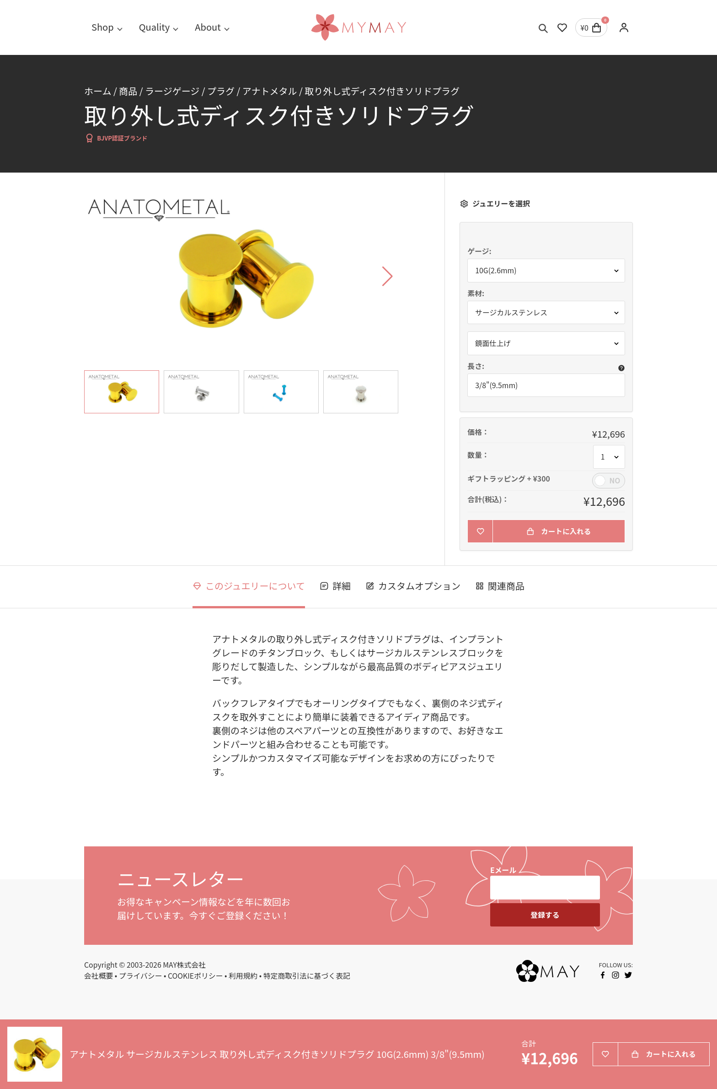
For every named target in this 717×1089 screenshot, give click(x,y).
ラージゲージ (172, 91)
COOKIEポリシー (195, 976)
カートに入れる (559, 531)
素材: (475, 293)
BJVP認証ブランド (116, 138)
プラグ (221, 91)
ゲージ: (479, 251)
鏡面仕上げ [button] (493, 343)
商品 (128, 91)
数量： (478, 455)
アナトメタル (269, 91)
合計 (528, 1044)
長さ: (475, 366)
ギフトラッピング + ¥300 (508, 478)
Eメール (503, 870)
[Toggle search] (543, 27)
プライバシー (140, 976)
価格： (478, 432)
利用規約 (243, 976)
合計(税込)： (488, 499)
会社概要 (98, 976)
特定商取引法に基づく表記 (306, 976)
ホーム (97, 91)
